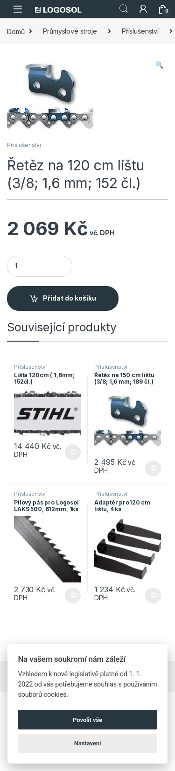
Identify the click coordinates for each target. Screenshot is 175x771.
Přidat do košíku (69, 298)
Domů (15, 31)
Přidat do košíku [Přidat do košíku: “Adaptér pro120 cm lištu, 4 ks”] (153, 595)
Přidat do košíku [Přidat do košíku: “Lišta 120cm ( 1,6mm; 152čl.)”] (73, 452)
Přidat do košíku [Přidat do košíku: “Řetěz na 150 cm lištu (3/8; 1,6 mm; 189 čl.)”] (153, 469)
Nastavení (87, 743)
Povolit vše (87, 719)
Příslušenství (140, 31)
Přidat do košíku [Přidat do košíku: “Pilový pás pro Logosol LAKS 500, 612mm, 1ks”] (73, 595)
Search (124, 9)
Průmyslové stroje (70, 31)
